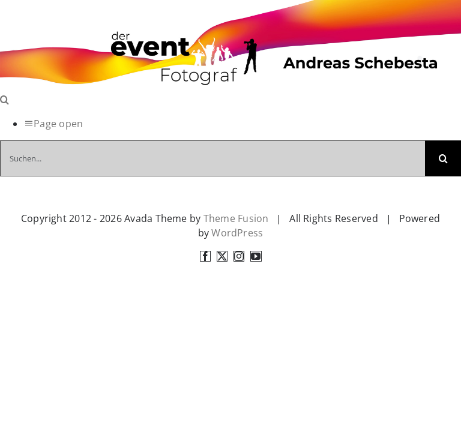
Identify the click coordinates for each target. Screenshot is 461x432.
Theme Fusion (236, 218)
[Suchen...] (212, 158)
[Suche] (443, 158)
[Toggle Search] (4, 99)
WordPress (237, 232)
